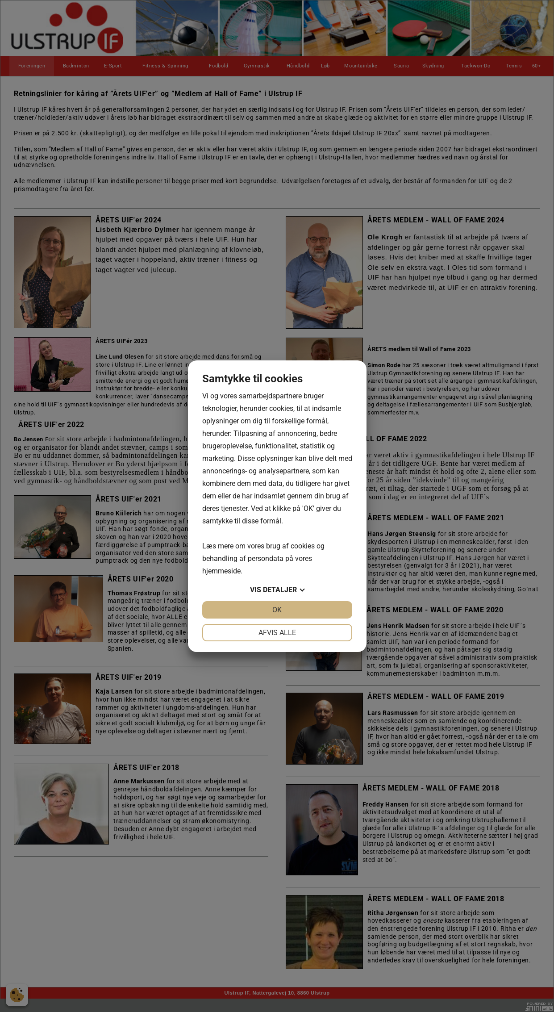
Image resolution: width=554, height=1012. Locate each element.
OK (277, 610)
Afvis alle (277, 632)
